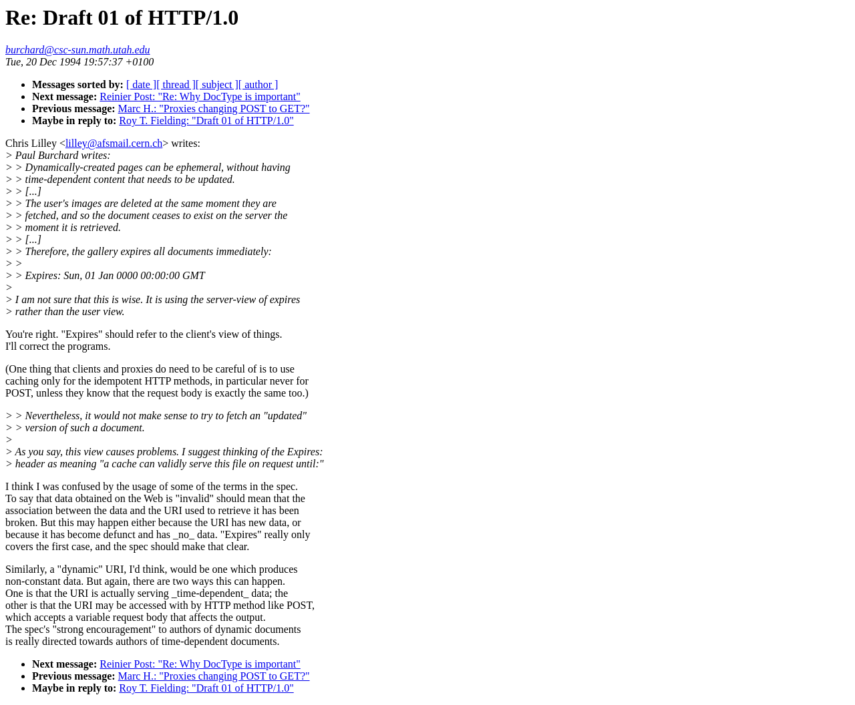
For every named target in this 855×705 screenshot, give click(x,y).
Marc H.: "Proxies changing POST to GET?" (214, 108)
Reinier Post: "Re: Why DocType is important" (200, 96)
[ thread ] (176, 84)
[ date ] (141, 84)
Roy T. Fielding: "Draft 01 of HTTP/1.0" (206, 120)
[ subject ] (217, 84)
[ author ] (258, 84)
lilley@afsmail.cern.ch (113, 143)
